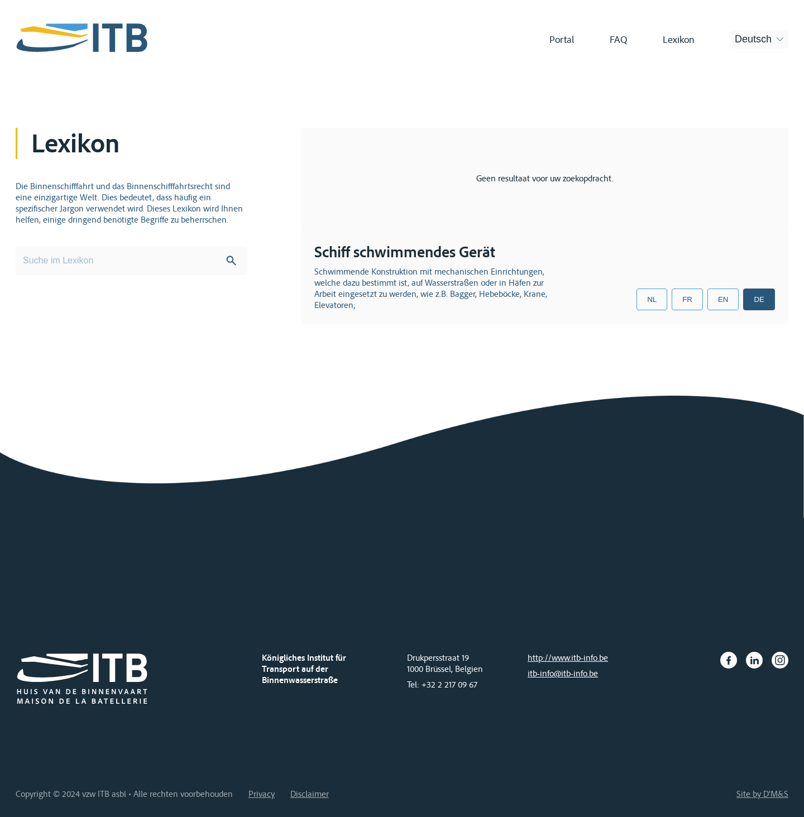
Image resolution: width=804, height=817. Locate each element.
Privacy (261, 793)
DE (759, 299)
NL (652, 299)
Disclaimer (309, 793)
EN (723, 299)
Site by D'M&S (762, 793)
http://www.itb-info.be (568, 657)
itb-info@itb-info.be (563, 673)
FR (687, 299)
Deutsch (753, 39)
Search (231, 260)
